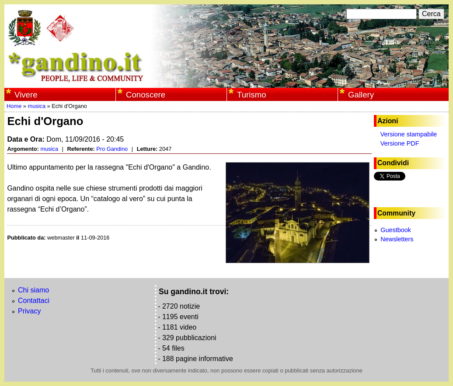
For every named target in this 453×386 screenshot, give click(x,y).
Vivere (25, 94)
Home (14, 106)
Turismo (251, 94)
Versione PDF (399, 143)
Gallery (361, 94)
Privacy (29, 311)
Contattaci (33, 300)
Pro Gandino (112, 149)
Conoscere (145, 94)
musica (36, 106)
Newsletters (396, 239)
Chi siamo (33, 290)
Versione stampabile (408, 134)
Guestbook (395, 229)
